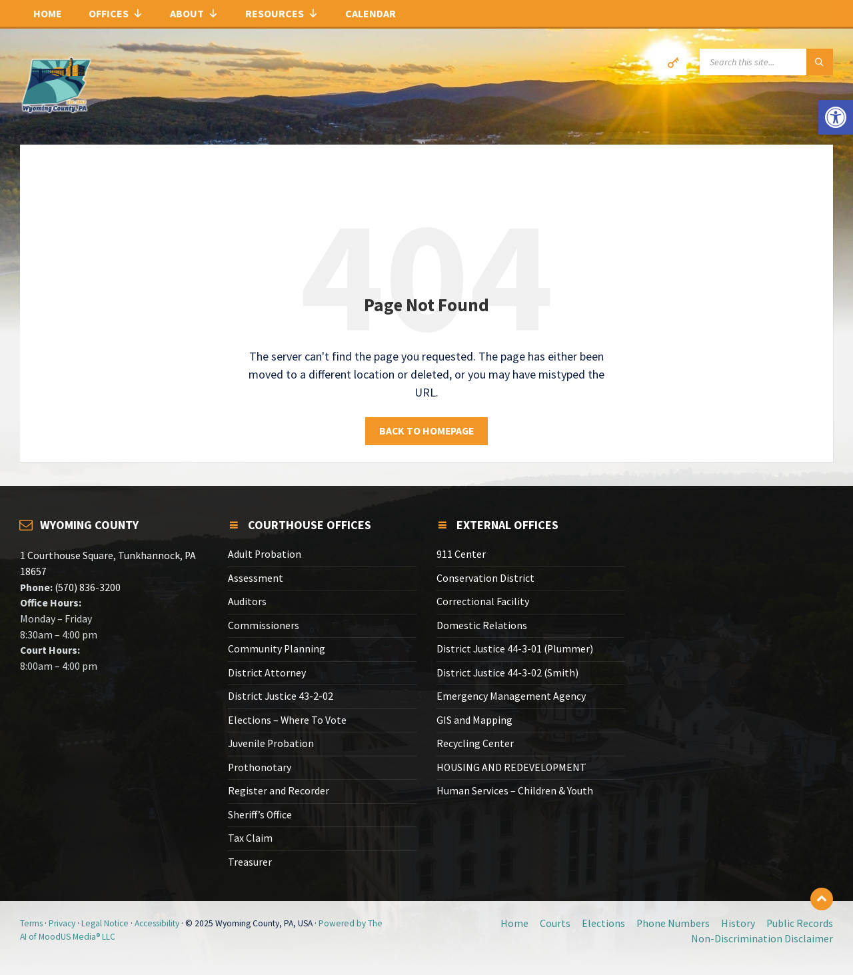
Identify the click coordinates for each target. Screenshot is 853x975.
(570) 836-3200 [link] (87, 587)
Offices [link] (116, 13)
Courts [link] (555, 923)
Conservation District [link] (485, 578)
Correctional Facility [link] (482, 601)
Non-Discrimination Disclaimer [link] (762, 938)
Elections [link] (603, 923)
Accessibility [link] (157, 923)
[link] (835, 117)
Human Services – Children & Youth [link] (514, 790)
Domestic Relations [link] (481, 625)
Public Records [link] (799, 923)
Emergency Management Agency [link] (511, 696)
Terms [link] (31, 923)
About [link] (194, 13)
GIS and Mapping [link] (474, 720)
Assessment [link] (255, 578)
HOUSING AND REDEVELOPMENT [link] (511, 767)
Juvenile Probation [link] (271, 743)
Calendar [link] (370, 13)
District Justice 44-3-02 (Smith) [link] (507, 672)
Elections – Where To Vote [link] (287, 720)
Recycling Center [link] (475, 743)
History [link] (738, 923)
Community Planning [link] (276, 648)
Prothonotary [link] (259, 767)
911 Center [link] (461, 554)
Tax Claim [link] (250, 838)
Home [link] (47, 13)
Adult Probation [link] (264, 554)
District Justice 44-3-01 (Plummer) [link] (514, 648)
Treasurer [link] (250, 862)
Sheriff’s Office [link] (260, 814)
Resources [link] (282, 13)
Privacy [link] (62, 923)
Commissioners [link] (263, 625)
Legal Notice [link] (105, 923)
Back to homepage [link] (426, 431)
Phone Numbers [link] (673, 923)
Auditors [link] (247, 601)
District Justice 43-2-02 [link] (280, 696)
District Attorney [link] (267, 672)
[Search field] (766, 62)
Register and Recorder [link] (278, 790)
